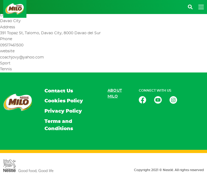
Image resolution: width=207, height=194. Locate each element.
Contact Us (58, 91)
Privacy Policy (63, 111)
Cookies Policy (63, 101)
